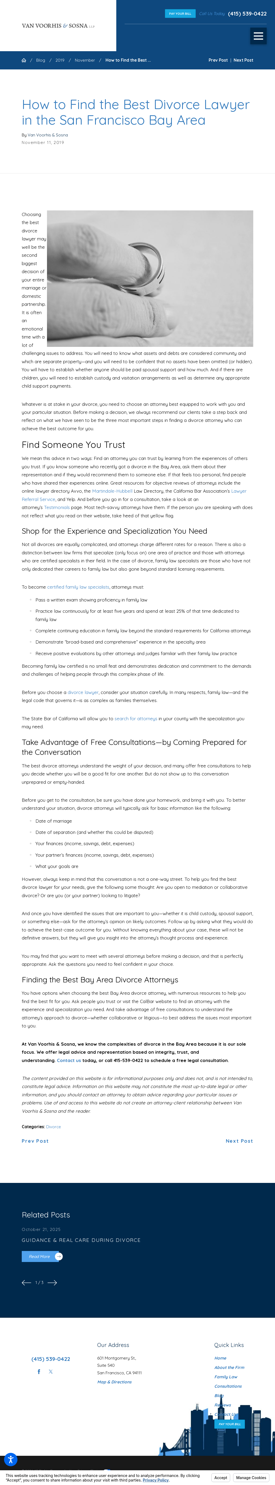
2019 (60, 60)
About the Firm (229, 1367)
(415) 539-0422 (247, 13)
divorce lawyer (83, 692)
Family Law (225, 1376)
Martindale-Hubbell (112, 491)
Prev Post (35, 1141)
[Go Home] (26, 60)
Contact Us (225, 1414)
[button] (10, 1459)
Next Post (239, 1141)
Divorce (53, 1126)
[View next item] (52, 1282)
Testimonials (57, 507)
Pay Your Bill (180, 14)
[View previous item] (26, 1282)
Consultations (227, 1386)
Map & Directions (114, 1381)
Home (220, 1358)
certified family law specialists (78, 587)
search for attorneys (136, 718)
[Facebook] (39, 1371)
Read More (44, 1256)
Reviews (222, 1405)
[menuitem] (233, 1358)
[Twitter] (50, 1371)
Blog (40, 60)
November (85, 60)
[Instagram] (62, 1371)
